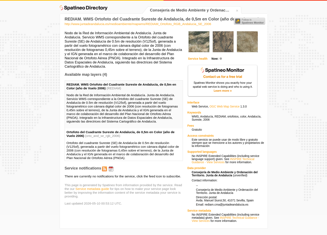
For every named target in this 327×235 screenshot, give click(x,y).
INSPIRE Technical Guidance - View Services (223, 161)
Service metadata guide (92, 189)
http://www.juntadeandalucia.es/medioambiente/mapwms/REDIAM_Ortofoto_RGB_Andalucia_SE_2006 (138, 24)
